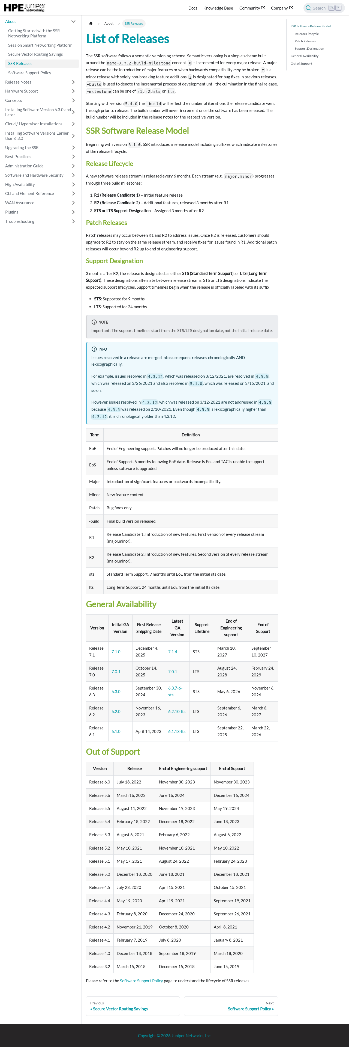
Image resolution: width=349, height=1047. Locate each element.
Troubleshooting (19, 221)
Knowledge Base (218, 7)
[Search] (324, 8)
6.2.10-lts (177, 711)
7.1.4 (172, 651)
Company (282, 7)
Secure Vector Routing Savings (35, 54)
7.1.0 (116, 651)
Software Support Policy (29, 72)
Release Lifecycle (307, 34)
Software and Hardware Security (34, 175)
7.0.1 (116, 671)
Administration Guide (24, 165)
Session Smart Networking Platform (40, 45)
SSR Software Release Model (311, 26)
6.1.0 (116, 731)
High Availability (20, 184)
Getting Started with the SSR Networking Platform (34, 33)
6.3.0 (116, 691)
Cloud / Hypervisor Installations (33, 123)
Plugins (11, 211)
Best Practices (18, 156)
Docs (192, 7)
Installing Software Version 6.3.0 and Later (38, 112)
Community (252, 7)
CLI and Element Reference (29, 193)
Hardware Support (21, 90)
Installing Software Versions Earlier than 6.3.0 (37, 136)
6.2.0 (116, 711)
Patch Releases (305, 41)
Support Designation (309, 48)
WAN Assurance (19, 202)
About (10, 21)
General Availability (304, 56)
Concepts (13, 100)
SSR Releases (20, 63)
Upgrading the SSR (22, 147)
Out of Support (301, 63)
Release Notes (18, 81)
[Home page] (91, 23)
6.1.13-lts (177, 731)
